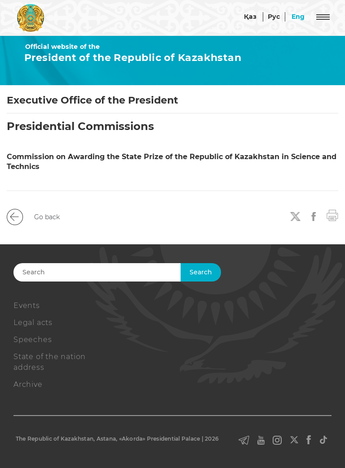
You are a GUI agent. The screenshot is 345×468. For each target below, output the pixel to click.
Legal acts (33, 322)
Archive (28, 384)
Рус (274, 17)
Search (201, 272)
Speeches (32, 339)
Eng (298, 17)
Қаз (250, 17)
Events (26, 305)
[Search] (112, 272)
